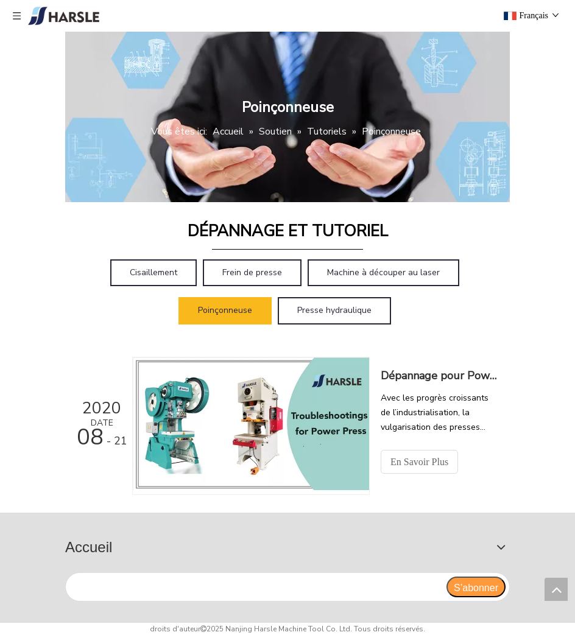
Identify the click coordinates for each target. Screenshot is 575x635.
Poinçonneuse (225, 310)
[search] (255, 587)
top (556, 589)
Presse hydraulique (334, 310)
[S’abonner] (476, 587)
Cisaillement (153, 272)
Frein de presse (252, 272)
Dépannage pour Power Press (438, 375)
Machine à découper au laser (383, 272)
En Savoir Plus (419, 462)
